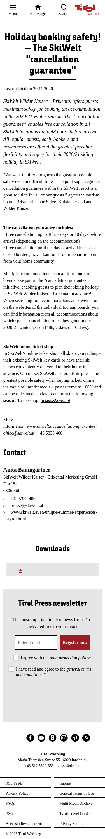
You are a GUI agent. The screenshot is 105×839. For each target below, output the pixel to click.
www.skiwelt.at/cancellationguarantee (61, 426)
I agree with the (56, 657)
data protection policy (69, 657)
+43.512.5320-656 (39, 766)
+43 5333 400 (23, 498)
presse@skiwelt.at (27, 505)
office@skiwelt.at (18, 433)
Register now (74, 642)
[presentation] (52, 694)
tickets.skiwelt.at (55, 400)
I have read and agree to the (53, 672)
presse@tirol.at (68, 766)
